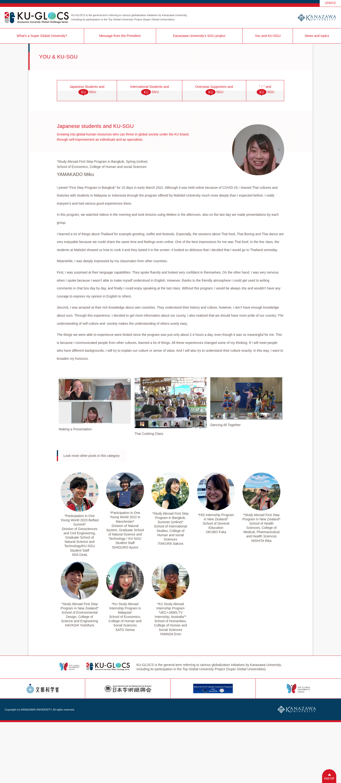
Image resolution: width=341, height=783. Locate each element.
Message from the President (120, 36)
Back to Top (329, 776)
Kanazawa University (316, 17)
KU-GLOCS (37, 17)
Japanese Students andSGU (87, 90)
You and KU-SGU (268, 36)
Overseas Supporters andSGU (214, 90)
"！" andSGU (265, 90)
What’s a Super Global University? (42, 36)
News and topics (317, 36)
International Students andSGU (149, 90)
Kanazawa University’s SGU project (199, 36)
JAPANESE (330, 3)
